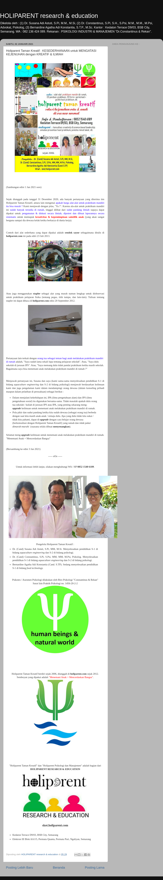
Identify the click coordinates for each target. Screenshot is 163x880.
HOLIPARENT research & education (49, 15)
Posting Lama (94, 867)
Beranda (59, 867)
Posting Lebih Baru (19, 867)
